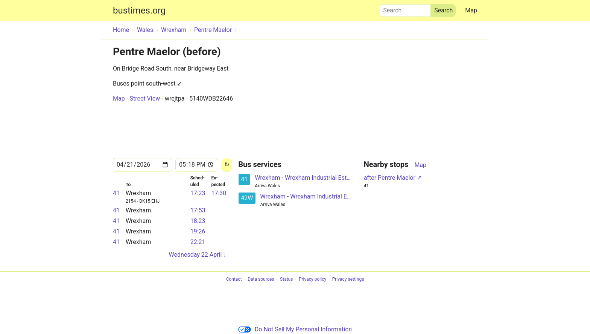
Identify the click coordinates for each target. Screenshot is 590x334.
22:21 (197, 241)
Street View (144, 98)
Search (405, 8)
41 (116, 193)
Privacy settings (348, 279)
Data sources (261, 279)
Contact (234, 279)
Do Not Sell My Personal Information (295, 329)
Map (471, 10)
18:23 (197, 220)
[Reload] (226, 165)
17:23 (197, 193)
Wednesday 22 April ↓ (198, 254)
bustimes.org (139, 10)
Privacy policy (312, 279)
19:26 (197, 231)
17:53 (197, 210)
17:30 (218, 193)
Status (286, 279)
